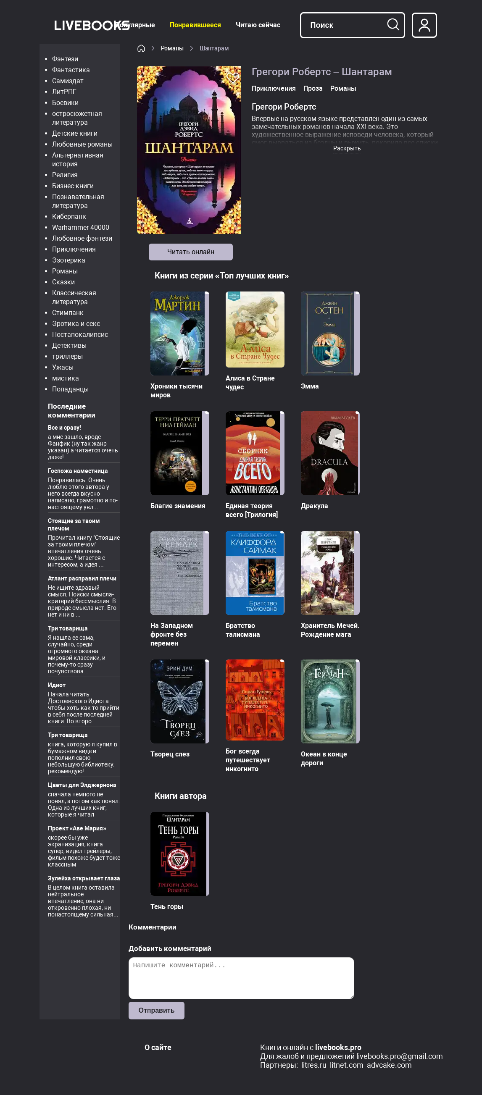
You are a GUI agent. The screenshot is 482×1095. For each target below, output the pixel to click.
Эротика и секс (76, 324)
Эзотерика (68, 260)
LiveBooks (92, 25)
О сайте (158, 1047)
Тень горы (166, 907)
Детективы (69, 345)
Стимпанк (68, 313)
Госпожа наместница (78, 470)
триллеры (67, 356)
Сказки (63, 282)
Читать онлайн (190, 252)
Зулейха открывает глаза (84, 878)
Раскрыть (347, 148)
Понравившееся (195, 25)
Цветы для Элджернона (82, 785)
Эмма (310, 386)
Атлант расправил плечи (82, 578)
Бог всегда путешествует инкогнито (248, 760)
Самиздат (68, 81)
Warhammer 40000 (80, 227)
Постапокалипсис (80, 335)
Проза (313, 88)
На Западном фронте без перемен (171, 634)
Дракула (314, 506)
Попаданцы (70, 389)
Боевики (65, 103)
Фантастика (71, 70)
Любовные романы (82, 144)
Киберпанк (69, 217)
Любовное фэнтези (82, 238)
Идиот (57, 685)
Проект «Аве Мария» (77, 828)
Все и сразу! (64, 427)
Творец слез (170, 754)
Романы (65, 271)
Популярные (135, 25)
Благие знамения (177, 506)
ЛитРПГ (64, 92)
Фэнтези (65, 59)
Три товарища (68, 628)
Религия (65, 175)
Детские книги (74, 133)
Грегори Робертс (284, 107)
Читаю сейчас (258, 25)
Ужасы (63, 367)
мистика (65, 378)
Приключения (74, 249)
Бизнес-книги (73, 186)
